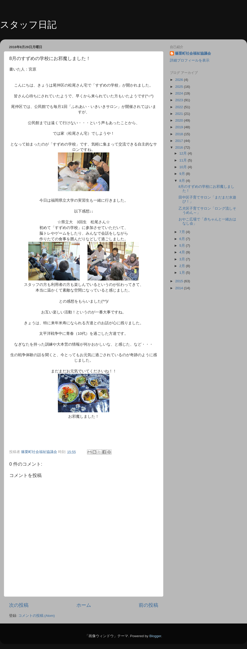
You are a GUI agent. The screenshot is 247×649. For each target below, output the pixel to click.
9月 (182, 174)
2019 (179, 127)
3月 (182, 259)
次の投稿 (19, 605)
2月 (182, 266)
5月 (182, 245)
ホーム (83, 605)
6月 (182, 239)
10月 (183, 167)
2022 (179, 107)
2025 (179, 87)
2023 (179, 100)
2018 (179, 134)
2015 (179, 281)
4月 (182, 252)
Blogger (155, 636)
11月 (183, 160)
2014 (179, 288)
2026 (179, 80)
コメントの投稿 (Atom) (36, 616)
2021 (179, 114)
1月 (182, 273)
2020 (179, 120)
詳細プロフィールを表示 (189, 60)
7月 (182, 232)
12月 (183, 153)
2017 (179, 141)
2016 (179, 147)
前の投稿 (148, 605)
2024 (179, 93)
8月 (182, 181)
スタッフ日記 (28, 24)
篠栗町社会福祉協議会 (193, 53)
